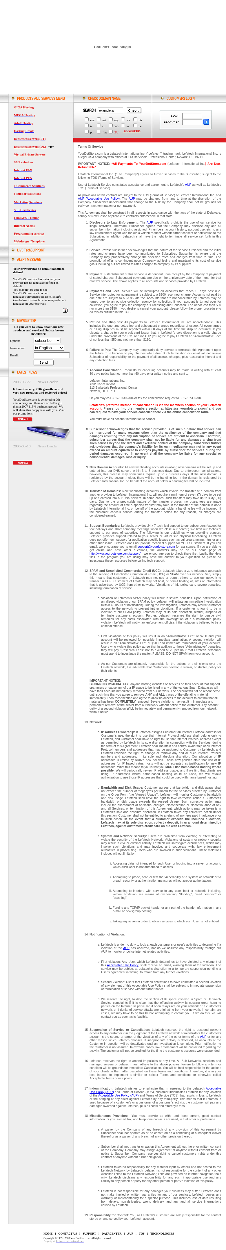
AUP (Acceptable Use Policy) (99, 198)
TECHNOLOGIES (162, 1233)
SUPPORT (89, 1233)
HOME (48, 1233)
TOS (142, 1233)
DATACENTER (112, 1233)
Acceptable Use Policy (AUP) (118, 1095)
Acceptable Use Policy (122, 965)
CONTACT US (67, 1233)
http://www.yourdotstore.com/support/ (115, 553)
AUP (188, 184)
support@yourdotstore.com (156, 546)
